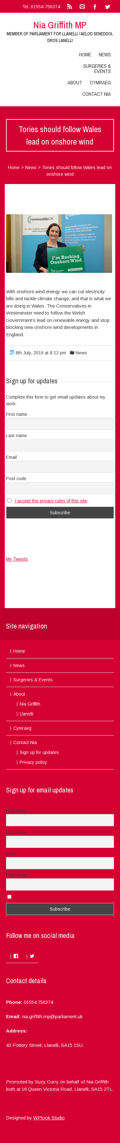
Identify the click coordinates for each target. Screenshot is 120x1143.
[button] (59, 243)
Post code (16, 478)
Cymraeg (100, 82)
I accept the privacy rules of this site (51, 500)
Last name (16, 435)
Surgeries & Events (97, 68)
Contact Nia (96, 93)
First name (16, 414)
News (105, 54)
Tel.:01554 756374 (41, 6)
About (75, 82)
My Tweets (17, 559)
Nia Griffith (30, 703)
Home (85, 54)
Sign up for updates (39, 752)
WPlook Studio (49, 1117)
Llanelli (26, 713)
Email (11, 457)
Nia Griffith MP (59, 24)
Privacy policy (33, 762)
